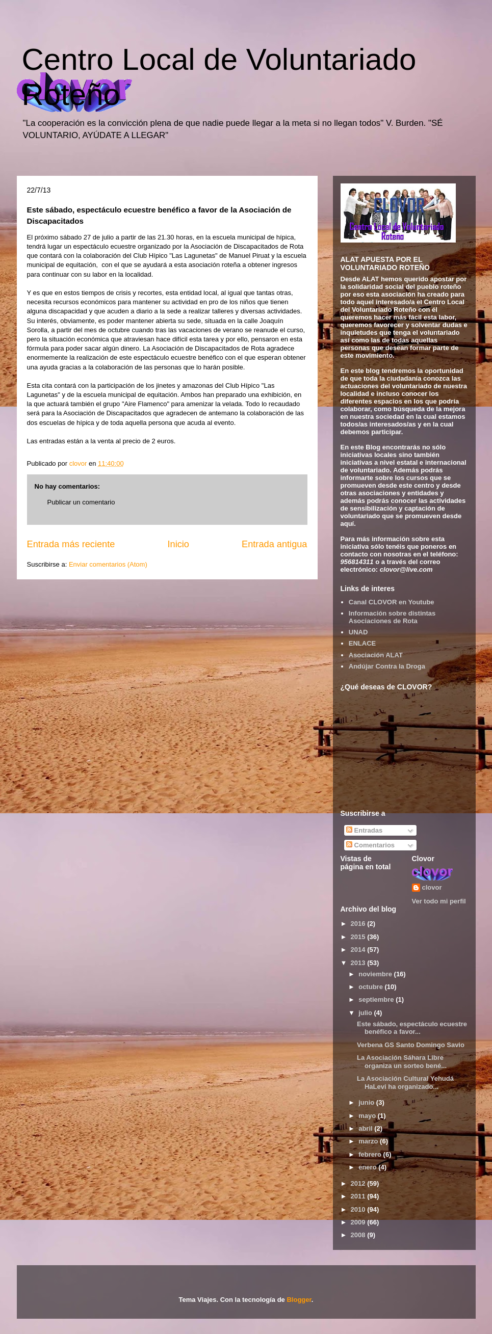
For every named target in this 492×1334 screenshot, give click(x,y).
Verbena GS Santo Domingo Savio (410, 1045)
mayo (368, 1115)
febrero (370, 1154)
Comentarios (370, 845)
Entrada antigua (274, 544)
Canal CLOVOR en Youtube (391, 602)
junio (367, 1102)
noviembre (376, 974)
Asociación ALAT (376, 655)
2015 (359, 937)
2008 (359, 1235)
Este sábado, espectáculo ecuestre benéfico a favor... (412, 1028)
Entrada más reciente (71, 544)
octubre (371, 987)
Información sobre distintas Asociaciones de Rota (392, 617)
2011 (359, 1196)
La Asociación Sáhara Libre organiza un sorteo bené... (402, 1062)
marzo (369, 1141)
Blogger (299, 1299)
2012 (359, 1183)
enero (368, 1167)
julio (366, 1013)
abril (366, 1128)
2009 (359, 1222)
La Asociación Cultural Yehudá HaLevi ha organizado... (405, 1082)
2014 (359, 949)
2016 (359, 923)
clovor (432, 887)
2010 (359, 1209)
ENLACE (362, 643)
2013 (359, 963)
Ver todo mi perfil (439, 901)
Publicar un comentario (81, 502)
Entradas (364, 830)
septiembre (377, 999)
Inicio (178, 544)
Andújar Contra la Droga (387, 666)
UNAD (358, 632)
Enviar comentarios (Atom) (108, 564)
